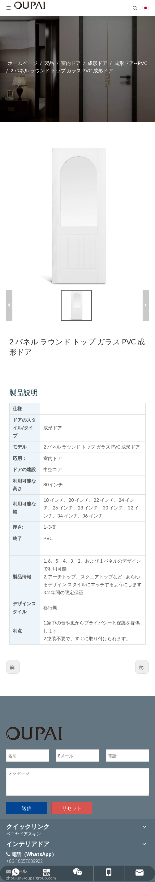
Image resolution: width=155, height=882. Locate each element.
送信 (27, 807)
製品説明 (23, 391)
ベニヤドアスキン (23, 833)
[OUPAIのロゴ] (34, 732)
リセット (72, 807)
